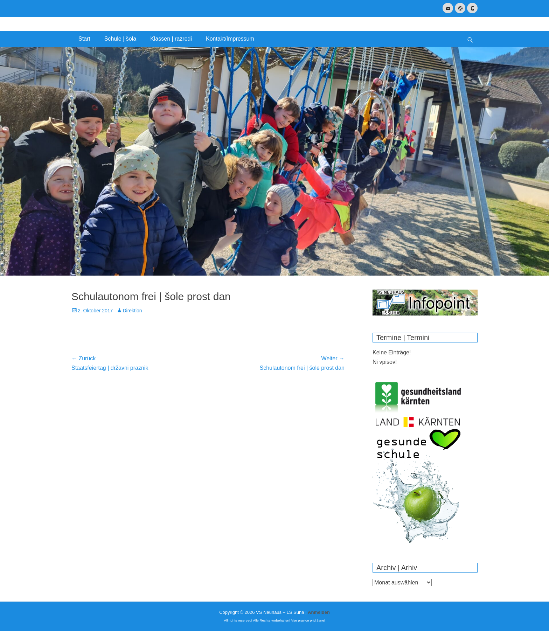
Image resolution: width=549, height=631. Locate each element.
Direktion (132, 310)
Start (84, 39)
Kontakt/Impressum (230, 39)
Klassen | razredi (171, 39)
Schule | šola (120, 39)
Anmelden (319, 612)
